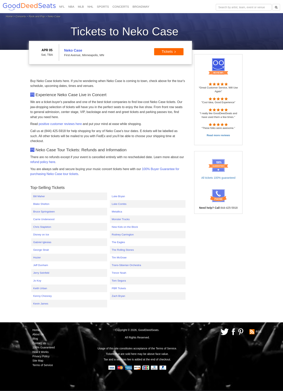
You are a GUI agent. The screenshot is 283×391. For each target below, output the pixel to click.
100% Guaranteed (43, 347)
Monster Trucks (121, 219)
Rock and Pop (37, 16)
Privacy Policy (41, 356)
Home (9, 16)
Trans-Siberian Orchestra (126, 265)
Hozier (37, 257)
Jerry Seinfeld (41, 272)
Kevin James (40, 303)
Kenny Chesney (42, 295)
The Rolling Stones (123, 249)
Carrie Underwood (43, 219)
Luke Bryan (118, 196)
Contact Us (39, 343)
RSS (258, 331)
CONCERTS (120, 6)
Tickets (169, 52)
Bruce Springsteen (44, 211)
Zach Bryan (118, 295)
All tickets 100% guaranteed (218, 177)
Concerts (21, 16)
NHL (90, 6)
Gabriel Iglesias (42, 242)
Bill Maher (39, 196)
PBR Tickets (119, 288)
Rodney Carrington (123, 234)
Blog (35, 338)
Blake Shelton (41, 203)
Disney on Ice (41, 234)
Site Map (37, 360)
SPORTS (103, 6)
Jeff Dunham (40, 265)
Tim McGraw (119, 257)
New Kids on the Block (125, 226)
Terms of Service (42, 365)
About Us (38, 334)
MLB (81, 6)
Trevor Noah (119, 272)
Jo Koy (37, 280)
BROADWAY (140, 6)
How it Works (40, 352)
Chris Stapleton (42, 226)
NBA (71, 6)
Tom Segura (119, 280)
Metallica (117, 211)
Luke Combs (119, 203)
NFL (62, 6)
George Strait (41, 249)
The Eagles (118, 242)
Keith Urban (40, 288)
